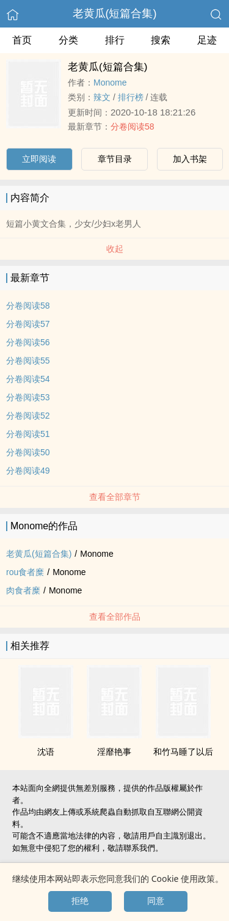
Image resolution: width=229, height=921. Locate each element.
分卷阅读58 (132, 126)
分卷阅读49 (28, 470)
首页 (22, 40)
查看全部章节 (114, 497)
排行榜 (131, 97)
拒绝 (80, 901)
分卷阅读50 (28, 452)
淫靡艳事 (114, 752)
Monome (109, 82)
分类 (68, 40)
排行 (115, 40)
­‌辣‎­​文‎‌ (102, 97)
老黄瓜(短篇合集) (115, 13)
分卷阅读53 (28, 397)
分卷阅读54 (28, 379)
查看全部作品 (114, 617)
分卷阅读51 (28, 434)
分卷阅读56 (28, 342)
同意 (155, 901)
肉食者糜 (23, 590)
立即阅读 (39, 159)
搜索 (160, 40)
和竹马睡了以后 (183, 752)
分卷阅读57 (28, 324)
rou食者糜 (25, 572)
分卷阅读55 (28, 360)
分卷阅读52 (28, 415)
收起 (114, 249)
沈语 (45, 752)
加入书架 (190, 159)
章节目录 (115, 159)
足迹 (207, 40)
